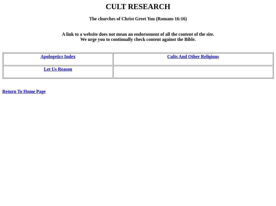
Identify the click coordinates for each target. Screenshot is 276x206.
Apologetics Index (58, 56)
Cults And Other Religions (193, 56)
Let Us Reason (58, 69)
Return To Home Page (24, 91)
